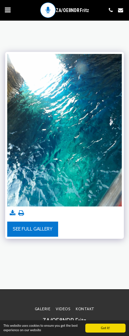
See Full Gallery (32, 229)
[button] (7, 9)
